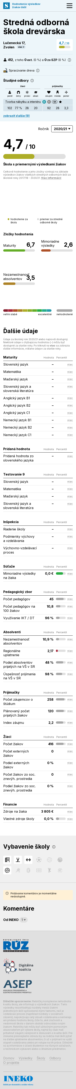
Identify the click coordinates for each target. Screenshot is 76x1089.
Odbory (55, 1058)
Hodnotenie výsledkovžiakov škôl (26, 5)
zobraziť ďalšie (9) (16, 115)
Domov (8, 1058)
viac (20, 47)
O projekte (11, 1063)
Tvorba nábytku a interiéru (23, 101)
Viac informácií (51, 177)
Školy (41, 1058)
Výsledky (25, 1058)
